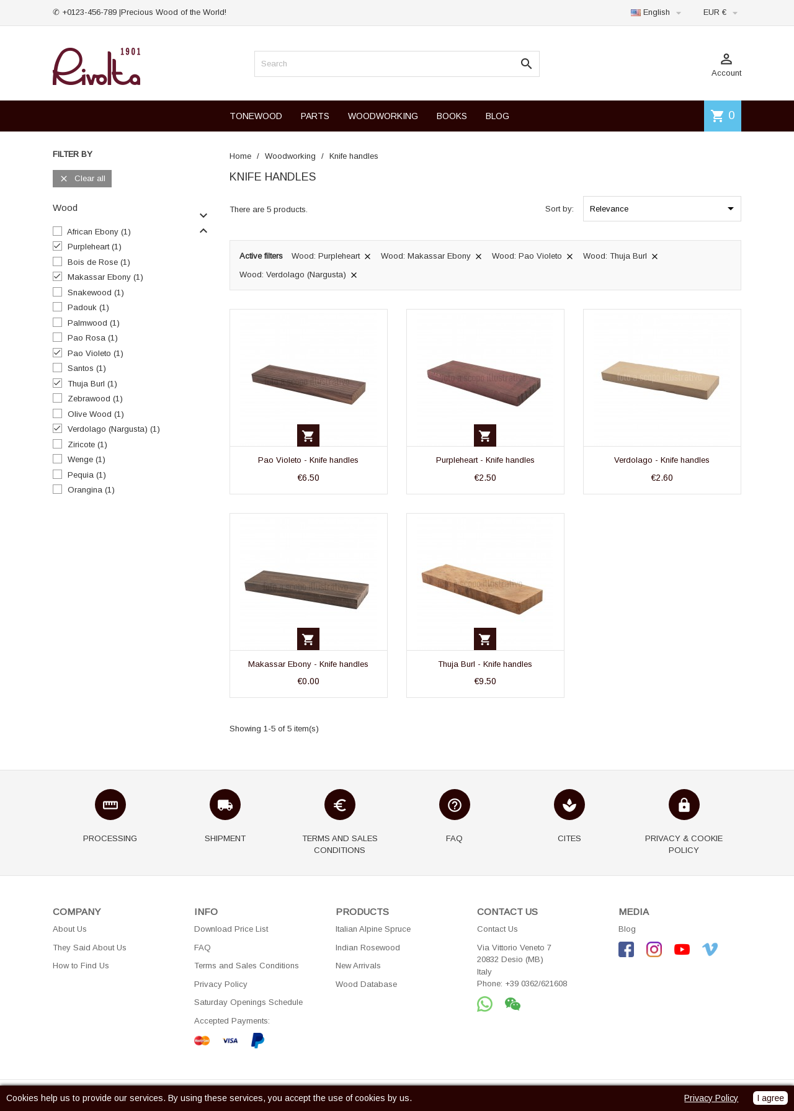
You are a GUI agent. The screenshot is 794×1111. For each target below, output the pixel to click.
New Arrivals (358, 965)
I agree (770, 1098)
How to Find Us (81, 965)
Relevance (664, 208)
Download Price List (231, 929)
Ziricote (87, 444)
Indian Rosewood (368, 947)
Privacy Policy (221, 984)
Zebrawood (95, 398)
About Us (70, 929)
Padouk (88, 307)
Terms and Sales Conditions (246, 965)
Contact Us (497, 929)
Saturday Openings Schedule (248, 1002)
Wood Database (366, 984)
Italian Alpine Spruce (373, 929)
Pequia (87, 475)
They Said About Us (90, 947)
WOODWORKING (383, 116)
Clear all (82, 179)
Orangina (91, 489)
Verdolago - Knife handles (662, 460)
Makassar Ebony (105, 277)
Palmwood (94, 323)
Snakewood (96, 292)
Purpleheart (95, 246)
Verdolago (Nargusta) (114, 429)
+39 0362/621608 (536, 983)
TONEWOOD (256, 116)
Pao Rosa (93, 337)
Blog (627, 929)
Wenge (86, 459)
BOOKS (452, 116)
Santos (87, 368)
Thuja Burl (92, 383)
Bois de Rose (99, 262)
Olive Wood (96, 414)
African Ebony (99, 231)
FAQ (202, 947)
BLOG (497, 116)
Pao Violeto (95, 353)
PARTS (315, 116)
